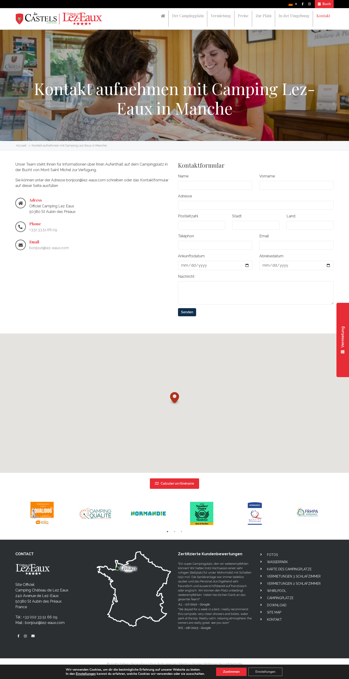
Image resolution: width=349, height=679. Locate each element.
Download (276, 605)
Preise (243, 15)
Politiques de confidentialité (223, 664)
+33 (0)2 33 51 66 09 (40, 617)
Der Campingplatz (188, 15)
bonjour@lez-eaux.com (49, 248)
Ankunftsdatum (191, 258)
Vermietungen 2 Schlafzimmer (294, 583)
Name (183, 178)
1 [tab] (167, 531)
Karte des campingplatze (289, 569)
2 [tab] (174, 531)
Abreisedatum (271, 258)
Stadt (237, 218)
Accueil (21, 145)
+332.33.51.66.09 (43, 230)
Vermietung (221, 15)
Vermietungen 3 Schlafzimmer (294, 576)
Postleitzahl (188, 218)
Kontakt (323, 15)
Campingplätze (280, 598)
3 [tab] (181, 531)
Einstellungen (86, 674)
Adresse (185, 198)
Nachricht (186, 278)
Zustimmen (231, 671)
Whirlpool (276, 591)
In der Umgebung (294, 15)
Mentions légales (190, 664)
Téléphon (186, 238)
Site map (274, 612)
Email (264, 238)
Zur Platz (263, 15)
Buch (324, 4)
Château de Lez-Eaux (133, 664)
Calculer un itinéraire (174, 483)
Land (290, 218)
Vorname (267, 178)
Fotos (272, 555)
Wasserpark (277, 562)
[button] (174, 405)
